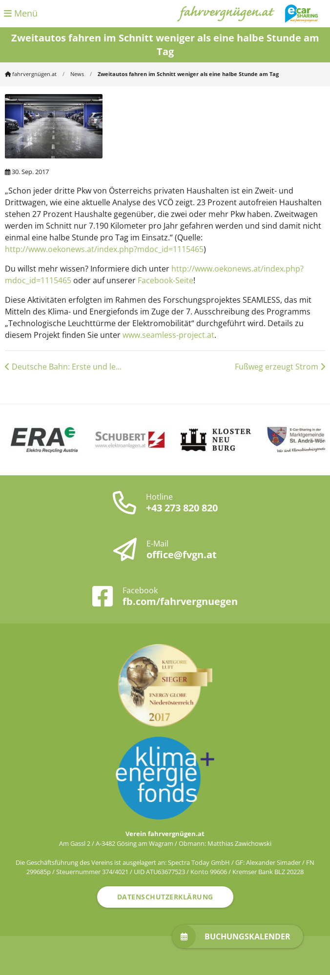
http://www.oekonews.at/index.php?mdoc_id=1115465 (104, 249)
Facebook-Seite (165, 280)
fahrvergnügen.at (31, 74)
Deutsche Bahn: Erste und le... (63, 366)
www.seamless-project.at (168, 335)
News (77, 74)
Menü (21, 13)
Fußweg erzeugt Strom (280, 366)
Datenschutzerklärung (165, 896)
